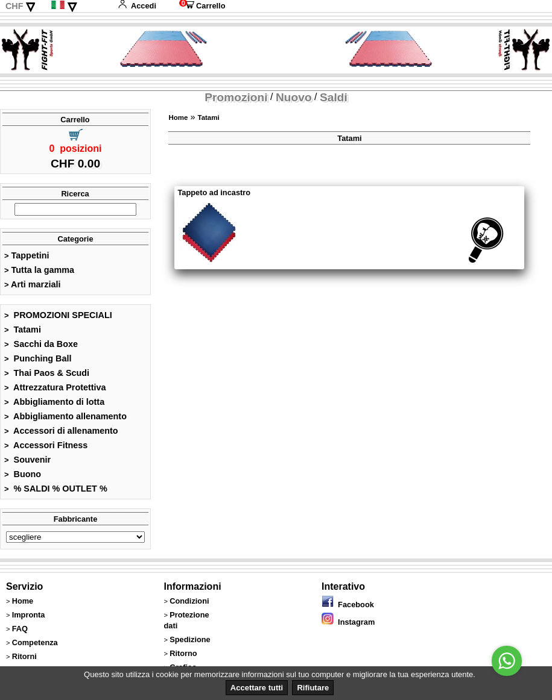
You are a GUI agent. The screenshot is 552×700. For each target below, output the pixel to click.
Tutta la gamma (39, 270)
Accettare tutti (256, 687)
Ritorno (183, 653)
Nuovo (294, 97)
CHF (14, 6)
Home (178, 117)
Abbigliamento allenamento (65, 416)
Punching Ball (38, 358)
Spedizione (190, 639)
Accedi (137, 5)
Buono (22, 474)
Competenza (35, 642)
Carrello (202, 5)
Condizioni (189, 600)
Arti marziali (32, 284)
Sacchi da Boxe (41, 344)
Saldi (333, 97)
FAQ (20, 628)
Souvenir (27, 459)
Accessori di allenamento (61, 431)
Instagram (348, 622)
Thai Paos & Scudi (46, 373)
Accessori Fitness (45, 445)
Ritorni (24, 656)
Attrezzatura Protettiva (55, 387)
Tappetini (26, 255)
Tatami (22, 329)
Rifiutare (313, 687)
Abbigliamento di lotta (54, 402)
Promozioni (236, 97)
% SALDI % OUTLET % (55, 488)
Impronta (28, 614)
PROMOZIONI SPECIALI (58, 315)
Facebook (348, 604)
